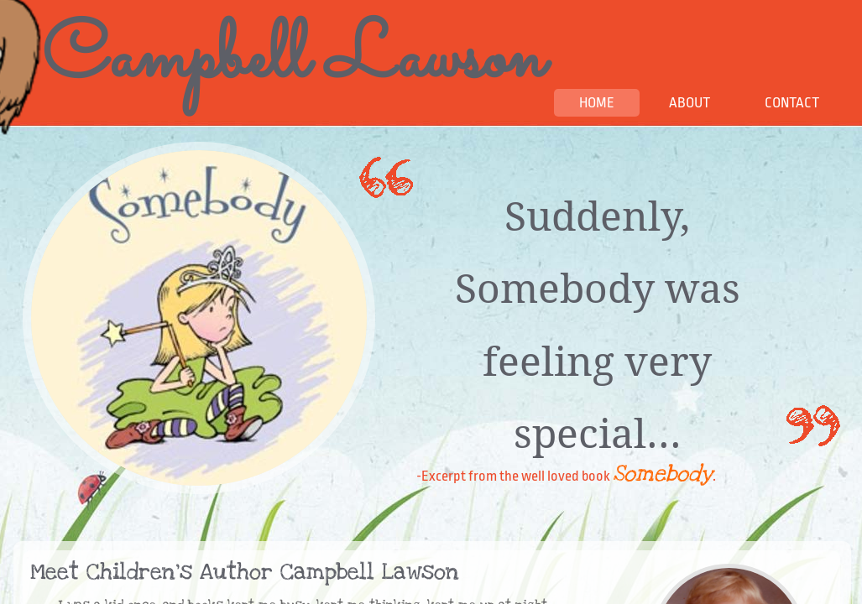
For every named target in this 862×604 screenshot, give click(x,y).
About (689, 103)
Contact (792, 103)
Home (596, 103)
